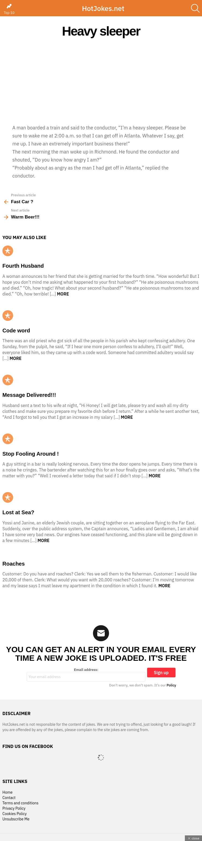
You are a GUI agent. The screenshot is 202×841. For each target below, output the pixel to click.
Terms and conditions (20, 803)
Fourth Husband (23, 266)
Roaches (13, 564)
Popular (7, 250)
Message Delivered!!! (29, 395)
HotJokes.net (103, 8)
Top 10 (9, 9)
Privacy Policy (13, 808)
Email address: (86, 675)
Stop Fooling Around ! (30, 454)
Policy (171, 685)
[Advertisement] (101, 80)
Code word (16, 330)
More (63, 294)
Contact (9, 798)
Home (7, 792)
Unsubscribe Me (15, 819)
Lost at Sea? (18, 512)
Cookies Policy (14, 814)
